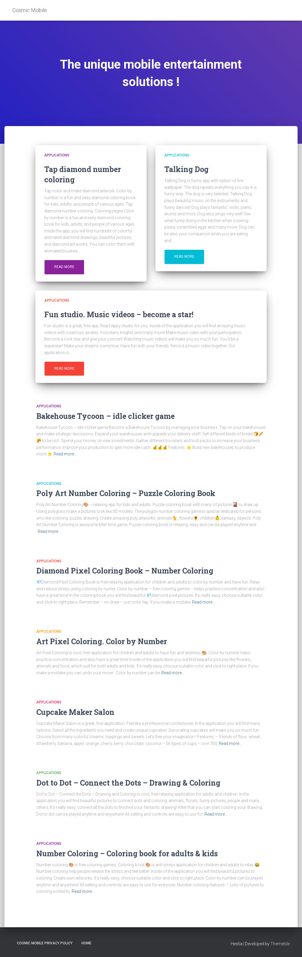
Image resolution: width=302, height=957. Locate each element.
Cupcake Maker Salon (75, 712)
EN (280, 10)
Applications (56, 155)
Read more (64, 267)
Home (86, 943)
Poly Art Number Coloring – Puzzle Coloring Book (125, 493)
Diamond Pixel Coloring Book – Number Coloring (124, 571)
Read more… (65, 454)
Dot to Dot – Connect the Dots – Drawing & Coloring (128, 783)
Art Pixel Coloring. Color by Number (101, 641)
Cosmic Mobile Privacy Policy (45, 943)
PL (287, 10)
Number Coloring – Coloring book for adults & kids (127, 853)
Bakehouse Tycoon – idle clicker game (105, 416)
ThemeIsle (280, 943)
